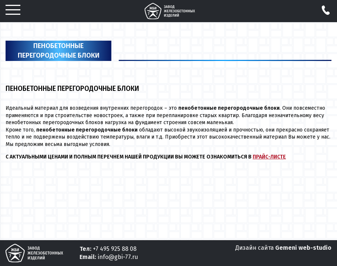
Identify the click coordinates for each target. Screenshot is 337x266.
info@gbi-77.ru (118, 256)
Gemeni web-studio (303, 247)
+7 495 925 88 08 (115, 248)
